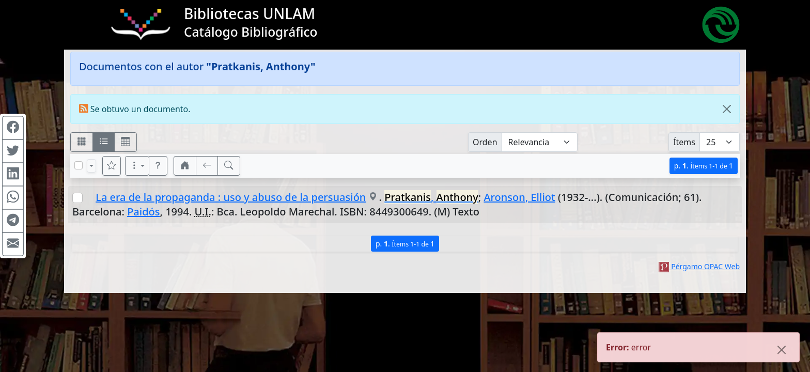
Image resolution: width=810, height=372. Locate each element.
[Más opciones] (137, 166)
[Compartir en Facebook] (13, 128)
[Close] (726, 109)
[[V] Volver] (207, 166)
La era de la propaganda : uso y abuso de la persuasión (231, 197)
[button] (158, 166)
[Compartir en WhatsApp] (13, 198)
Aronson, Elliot (519, 197)
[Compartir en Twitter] (13, 151)
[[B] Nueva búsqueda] (228, 166)
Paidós (143, 212)
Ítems (684, 142)
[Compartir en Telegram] (13, 221)
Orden (485, 142)
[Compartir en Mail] (13, 244)
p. (703, 165)
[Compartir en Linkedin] (13, 175)
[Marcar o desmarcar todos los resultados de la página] (78, 165)
